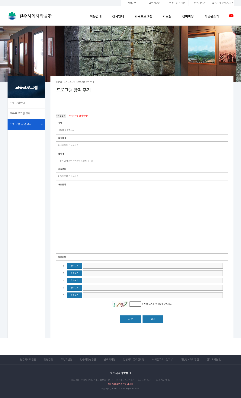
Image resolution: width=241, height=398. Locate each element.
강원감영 (132, 3)
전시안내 (118, 16)
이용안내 (96, 16)
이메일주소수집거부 (162, 359)
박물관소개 (211, 16)
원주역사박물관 (28, 359)
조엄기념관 (154, 3)
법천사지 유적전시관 (133, 359)
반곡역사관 (199, 3)
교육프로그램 (143, 16)
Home (59, 82)
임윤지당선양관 (177, 3)
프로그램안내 (17, 103)
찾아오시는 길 (214, 359)
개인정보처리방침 (190, 359)
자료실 (167, 16)
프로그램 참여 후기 (20, 124)
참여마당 (188, 16)
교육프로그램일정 (20, 113)
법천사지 (222, 3)
